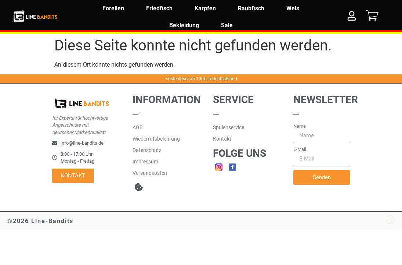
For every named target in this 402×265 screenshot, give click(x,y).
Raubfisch (251, 8)
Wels (292, 8)
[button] (139, 187)
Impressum (145, 162)
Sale (227, 25)
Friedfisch (159, 8)
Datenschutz (147, 150)
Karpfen (205, 8)
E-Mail (299, 149)
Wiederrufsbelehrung (156, 139)
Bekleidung (184, 25)
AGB (138, 127)
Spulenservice (228, 127)
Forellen (113, 8)
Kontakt (222, 139)
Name (299, 126)
